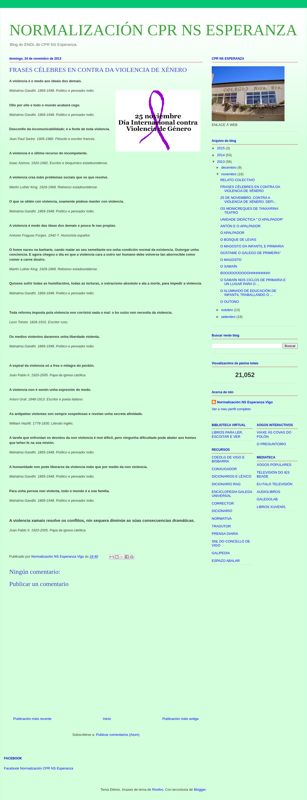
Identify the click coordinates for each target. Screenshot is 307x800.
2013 (221, 162)
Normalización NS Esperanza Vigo (245, 402)
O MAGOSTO (230, 260)
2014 (221, 155)
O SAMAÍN (228, 266)
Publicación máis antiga (180, 719)
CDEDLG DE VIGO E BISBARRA (228, 459)
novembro (229, 174)
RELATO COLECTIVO (237, 180)
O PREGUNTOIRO (271, 444)
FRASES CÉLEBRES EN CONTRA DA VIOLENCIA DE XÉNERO (250, 189)
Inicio (107, 719)
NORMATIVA (222, 519)
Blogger (199, 790)
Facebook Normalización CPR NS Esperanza (38, 768)
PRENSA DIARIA (225, 534)
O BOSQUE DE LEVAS (238, 240)
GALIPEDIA (221, 553)
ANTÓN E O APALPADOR (240, 226)
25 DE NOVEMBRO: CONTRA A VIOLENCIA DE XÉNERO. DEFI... (248, 200)
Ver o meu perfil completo (231, 409)
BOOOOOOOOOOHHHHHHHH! (245, 273)
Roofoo (157, 790)
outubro (227, 310)
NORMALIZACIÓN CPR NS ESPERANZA (153, 30)
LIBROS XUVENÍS (271, 507)
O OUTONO (229, 302)
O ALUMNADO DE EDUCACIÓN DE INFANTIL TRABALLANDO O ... (248, 293)
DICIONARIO (222, 511)
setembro (229, 317)
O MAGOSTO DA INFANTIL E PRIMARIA (252, 246)
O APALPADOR (232, 233)
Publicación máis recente (32, 719)
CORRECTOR (223, 503)
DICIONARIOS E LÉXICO (231, 476)
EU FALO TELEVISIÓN (274, 484)
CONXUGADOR (224, 469)
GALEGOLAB (267, 499)
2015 (221, 148)
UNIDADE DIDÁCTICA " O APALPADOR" (251, 219)
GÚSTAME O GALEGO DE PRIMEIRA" (250, 253)
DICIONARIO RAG (226, 484)
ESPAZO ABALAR (226, 561)
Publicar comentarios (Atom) (117, 735)
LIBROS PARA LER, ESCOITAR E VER (227, 434)
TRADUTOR (221, 526)
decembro (229, 167)
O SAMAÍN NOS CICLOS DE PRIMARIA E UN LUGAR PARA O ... (253, 282)
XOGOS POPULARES (274, 465)
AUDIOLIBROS (268, 492)
